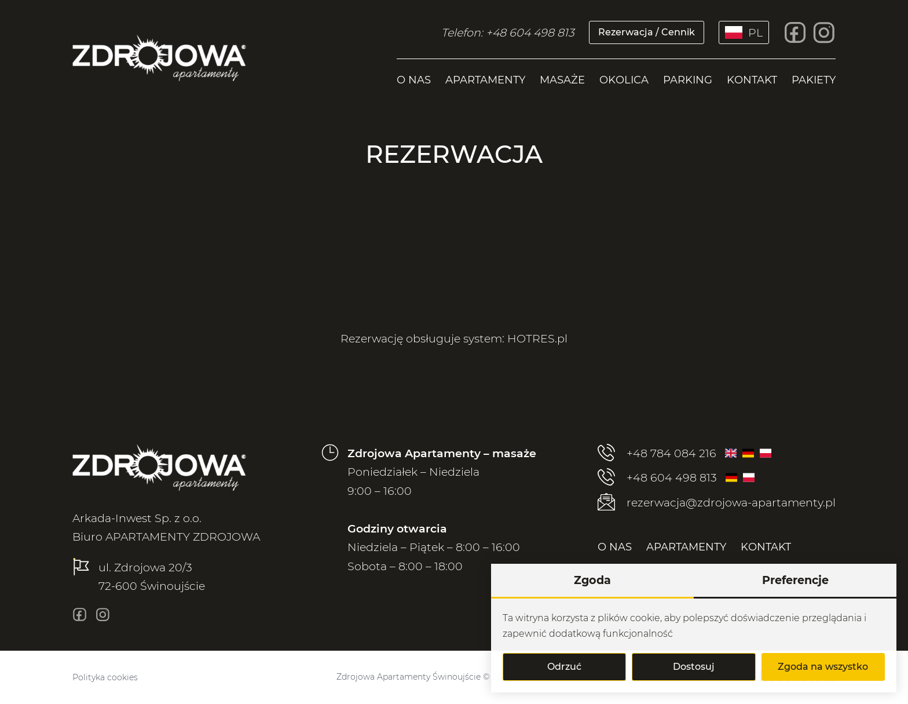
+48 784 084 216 (657, 453)
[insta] (824, 32)
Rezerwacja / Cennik (646, 32)
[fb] (795, 32)
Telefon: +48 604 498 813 (507, 32)
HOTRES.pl (537, 338)
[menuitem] (414, 77)
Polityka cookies (105, 677)
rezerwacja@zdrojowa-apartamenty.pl (717, 502)
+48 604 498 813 (657, 477)
